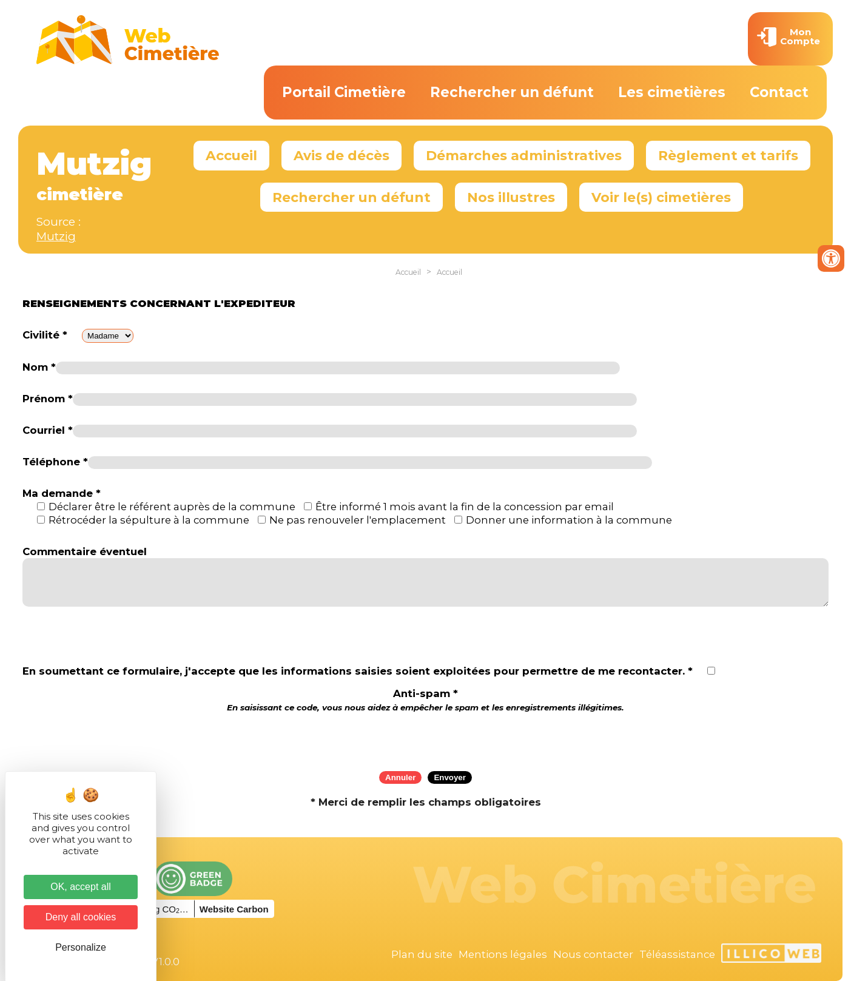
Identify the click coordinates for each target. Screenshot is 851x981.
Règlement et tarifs (728, 155)
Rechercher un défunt (512, 92)
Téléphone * (55, 462)
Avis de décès (341, 155)
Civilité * (44, 335)
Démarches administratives (524, 155)
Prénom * (47, 399)
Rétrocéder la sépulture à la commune (149, 520)
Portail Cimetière (344, 92)
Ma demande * (61, 493)
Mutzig (56, 236)
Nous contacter (593, 954)
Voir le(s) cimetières (661, 197)
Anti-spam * (425, 699)
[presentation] (426, 737)
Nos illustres (511, 197)
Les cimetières (671, 92)
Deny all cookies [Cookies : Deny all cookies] (80, 917)
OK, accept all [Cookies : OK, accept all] (80, 887)
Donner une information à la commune (569, 520)
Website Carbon (234, 909)
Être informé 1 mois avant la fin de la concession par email (464, 507)
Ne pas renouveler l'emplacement (357, 520)
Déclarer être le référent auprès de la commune (172, 507)
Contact (779, 92)
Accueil (231, 155)
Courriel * (47, 430)
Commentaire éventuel (84, 551)
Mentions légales (503, 954)
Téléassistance (677, 954)
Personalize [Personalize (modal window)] (80, 947)
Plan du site (421, 954)
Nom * (39, 367)
